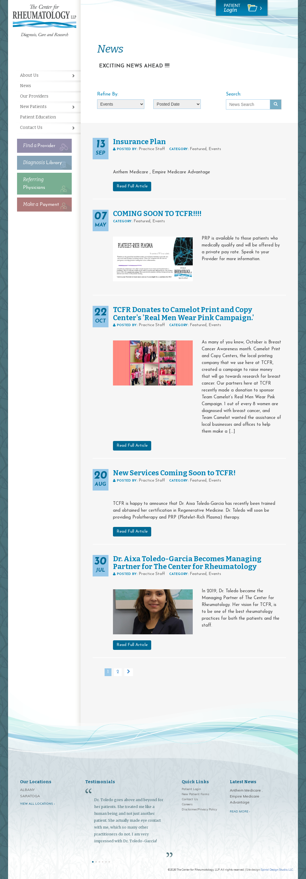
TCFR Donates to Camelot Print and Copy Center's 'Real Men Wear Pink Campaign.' (183, 314)
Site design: (253, 869)
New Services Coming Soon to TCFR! (174, 473)
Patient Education (38, 117)
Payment (41, 204)
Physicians (34, 183)
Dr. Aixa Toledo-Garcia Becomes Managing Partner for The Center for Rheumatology (187, 563)
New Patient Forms (195, 794)
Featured (198, 149)
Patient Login (191, 789)
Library (42, 162)
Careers (187, 804)
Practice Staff (152, 149)
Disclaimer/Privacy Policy (199, 809)
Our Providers (34, 96)
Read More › (240, 811)
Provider (39, 145)
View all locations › (37, 804)
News (25, 85)
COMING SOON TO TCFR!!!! (157, 213)
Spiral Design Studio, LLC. (277, 869)
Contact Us (31, 127)
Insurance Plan (139, 142)
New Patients (33, 106)
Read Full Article (132, 186)
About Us (29, 75)
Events (215, 149)
